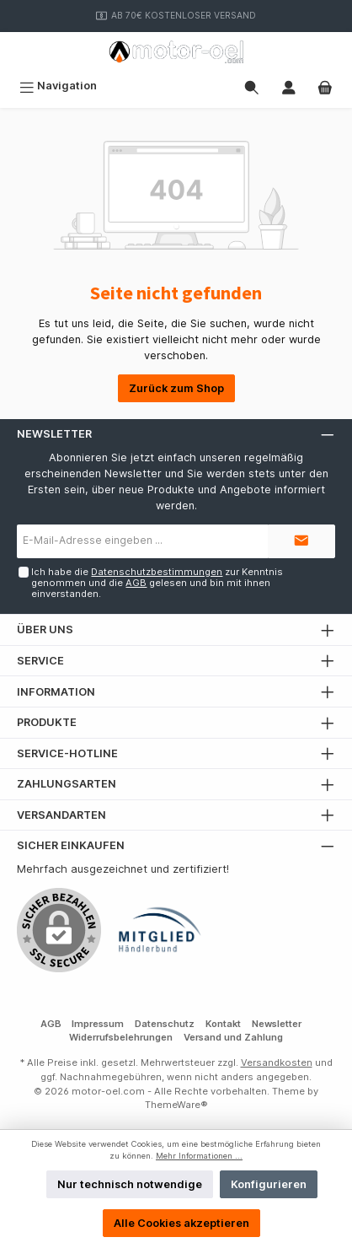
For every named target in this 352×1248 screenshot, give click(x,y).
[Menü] (58, 86)
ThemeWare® (176, 1105)
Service (40, 660)
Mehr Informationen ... (199, 1155)
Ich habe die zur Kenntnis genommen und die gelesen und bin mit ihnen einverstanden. (157, 583)
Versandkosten (276, 1062)
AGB (136, 583)
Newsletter (276, 1024)
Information (56, 692)
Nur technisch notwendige (129, 1184)
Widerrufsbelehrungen (121, 1037)
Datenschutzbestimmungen (156, 572)
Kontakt (223, 1024)
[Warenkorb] (325, 86)
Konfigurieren (269, 1184)
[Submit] (301, 541)
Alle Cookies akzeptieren (181, 1223)
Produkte (47, 722)
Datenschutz (165, 1024)
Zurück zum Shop (176, 388)
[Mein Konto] (288, 86)
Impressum (98, 1024)
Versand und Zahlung (233, 1037)
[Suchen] (251, 86)
